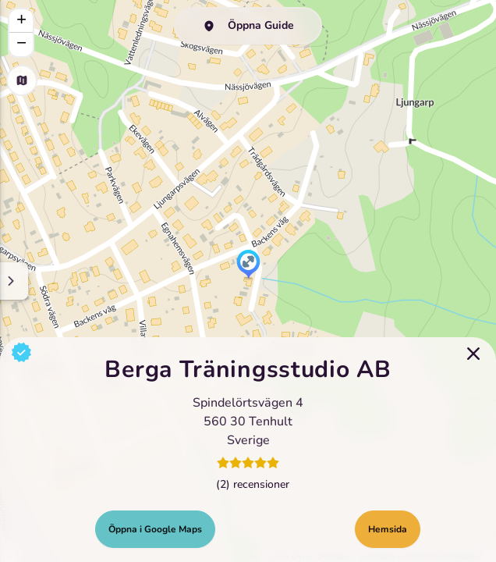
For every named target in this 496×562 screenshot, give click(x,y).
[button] (248, 265)
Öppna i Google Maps (155, 529)
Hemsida (387, 529)
